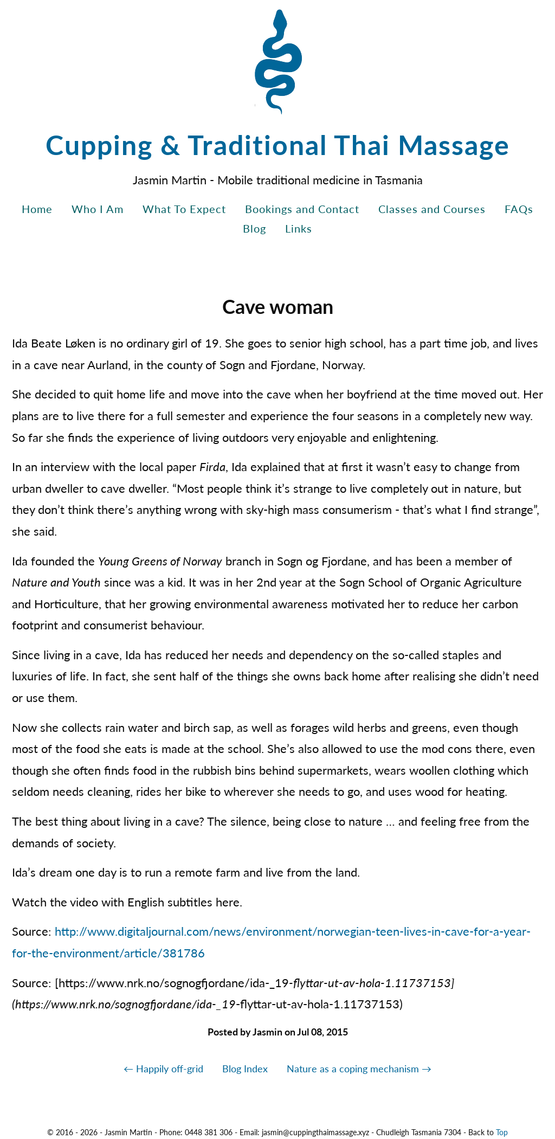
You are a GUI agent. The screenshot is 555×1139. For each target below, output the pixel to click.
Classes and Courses (432, 208)
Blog (254, 228)
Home (37, 208)
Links (298, 228)
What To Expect (184, 208)
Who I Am (98, 208)
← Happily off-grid (163, 1068)
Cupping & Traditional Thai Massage (278, 144)
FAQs (519, 208)
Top (502, 1132)
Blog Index (245, 1068)
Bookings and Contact (302, 208)
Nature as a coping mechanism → (359, 1068)
